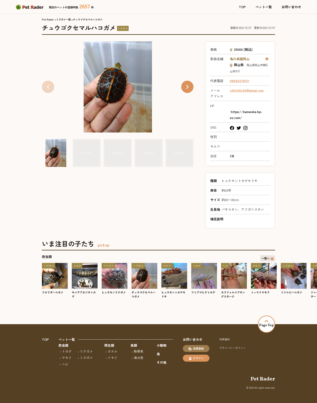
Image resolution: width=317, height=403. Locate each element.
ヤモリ (67, 357)
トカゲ (67, 351)
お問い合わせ (291, 6)
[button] (187, 87)
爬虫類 (63, 345)
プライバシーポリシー (232, 348)
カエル (112, 351)
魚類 (133, 345)
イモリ (112, 357)
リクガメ (86, 351)
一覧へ (268, 258)
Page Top (266, 324)
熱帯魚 (139, 351)
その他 (161, 362)
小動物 (161, 345)
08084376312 (239, 80)
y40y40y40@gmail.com (247, 90)
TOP (242, 6)
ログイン (196, 358)
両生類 (109, 345)
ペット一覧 (263, 6)
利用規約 (224, 339)
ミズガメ (86, 357)
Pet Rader (48, 19)
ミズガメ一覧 (63, 19)
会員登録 (196, 348)
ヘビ (65, 364)
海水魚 (139, 357)
